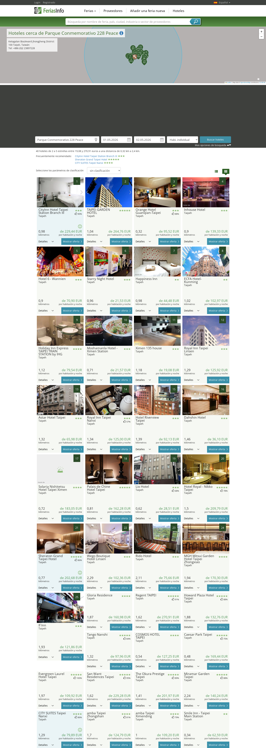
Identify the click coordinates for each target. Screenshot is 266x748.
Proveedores (113, 11)
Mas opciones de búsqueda (210, 145)
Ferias (90, 11)
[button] (133, 55)
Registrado (49, 2)
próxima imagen (82, 192)
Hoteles (178, 11)
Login (37, 2)
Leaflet (228, 82)
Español (224, 2)
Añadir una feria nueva (147, 11)
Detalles (46, 241)
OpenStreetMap (245, 82)
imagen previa (39, 192)
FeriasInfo (51, 10)
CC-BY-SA (262, 82)
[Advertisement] (133, 108)
